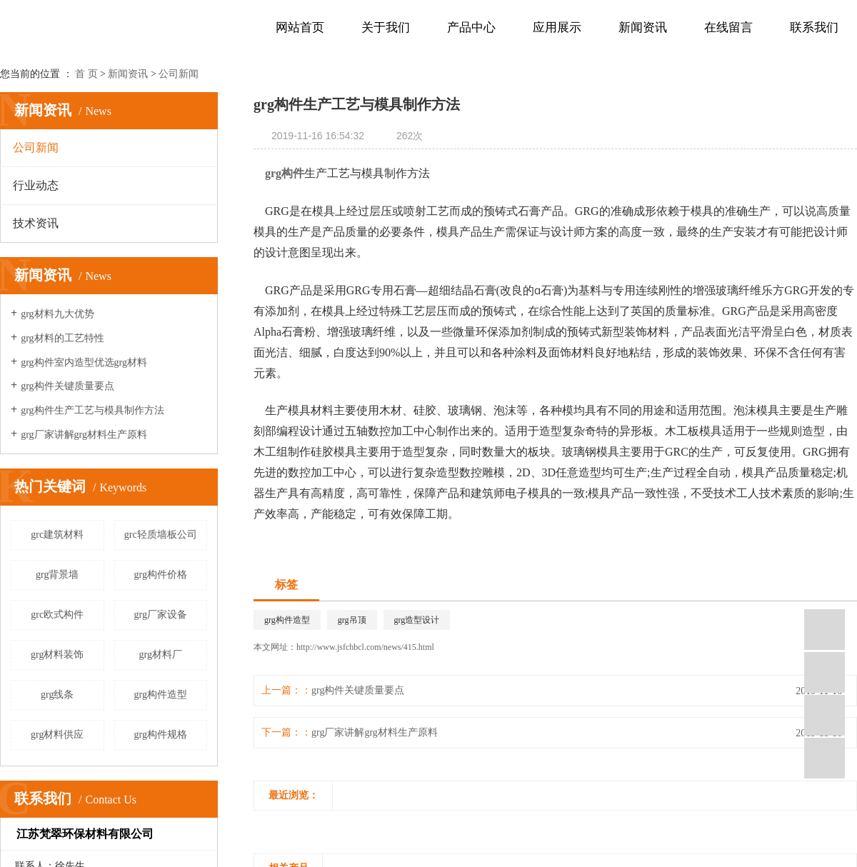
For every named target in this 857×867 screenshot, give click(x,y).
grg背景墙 (57, 574)
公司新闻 (179, 74)
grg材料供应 (57, 734)
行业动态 (36, 185)
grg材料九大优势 (57, 314)
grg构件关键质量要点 (67, 386)
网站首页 (300, 27)
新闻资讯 (642, 27)
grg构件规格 (160, 734)
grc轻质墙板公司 (160, 534)
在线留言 (728, 27)
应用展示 (557, 27)
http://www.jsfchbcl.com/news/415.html (365, 647)
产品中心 (471, 27)
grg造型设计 (417, 620)
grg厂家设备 (160, 614)
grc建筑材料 (57, 534)
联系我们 (814, 27)
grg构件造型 (160, 694)
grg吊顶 (352, 620)
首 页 (86, 74)
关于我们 (385, 27)
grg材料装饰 (57, 654)
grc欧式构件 (57, 614)
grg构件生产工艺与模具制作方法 (92, 410)
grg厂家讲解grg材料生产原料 (84, 434)
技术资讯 (36, 223)
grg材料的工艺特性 (62, 338)
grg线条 (57, 694)
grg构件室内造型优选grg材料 (84, 362)
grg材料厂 (160, 654)
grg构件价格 (160, 574)
